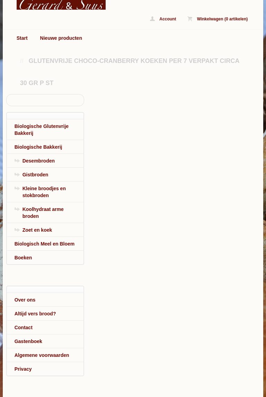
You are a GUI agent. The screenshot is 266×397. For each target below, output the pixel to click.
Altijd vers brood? (35, 313)
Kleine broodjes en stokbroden (44, 192)
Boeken (23, 257)
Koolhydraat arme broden (43, 212)
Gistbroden (35, 174)
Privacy (23, 369)
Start (22, 38)
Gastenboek (28, 341)
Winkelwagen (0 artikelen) (217, 18)
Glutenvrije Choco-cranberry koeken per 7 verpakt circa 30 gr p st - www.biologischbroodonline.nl (55, 5)
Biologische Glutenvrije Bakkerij (42, 129)
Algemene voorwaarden (42, 355)
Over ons (25, 300)
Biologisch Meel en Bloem (44, 244)
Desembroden (39, 161)
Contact (24, 327)
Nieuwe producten (61, 38)
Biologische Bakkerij (38, 147)
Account (163, 18)
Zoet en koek (37, 230)
